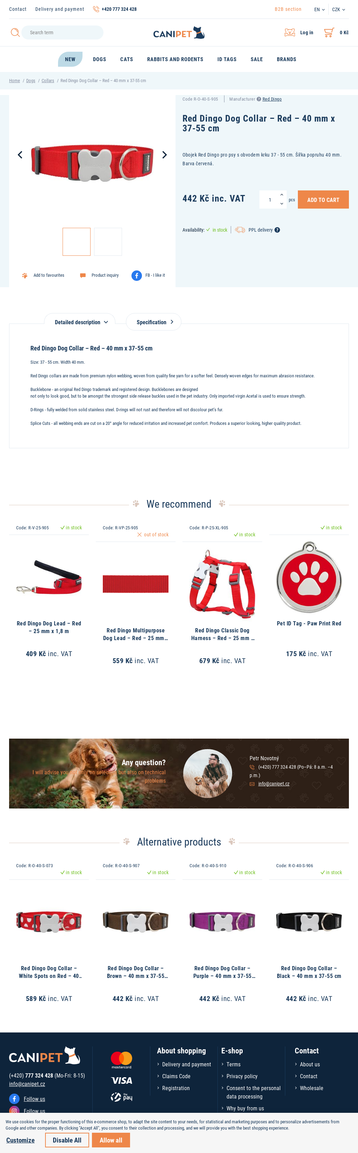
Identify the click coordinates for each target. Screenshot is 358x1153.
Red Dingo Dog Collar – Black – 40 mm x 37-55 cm (309, 971)
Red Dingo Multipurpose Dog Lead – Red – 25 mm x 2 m (136, 638)
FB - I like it (155, 275)
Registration (176, 1088)
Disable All (67, 1140)
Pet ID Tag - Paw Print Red (309, 623)
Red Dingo (272, 99)
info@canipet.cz (273, 783)
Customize (20, 1140)
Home (14, 80)
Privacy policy (242, 1076)
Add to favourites (49, 275)
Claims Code (176, 1076)
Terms (234, 1064)
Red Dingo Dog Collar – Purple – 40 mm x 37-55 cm (222, 975)
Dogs (30, 80)
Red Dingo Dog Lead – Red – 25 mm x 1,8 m (49, 626)
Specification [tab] (154, 322)
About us (310, 1064)
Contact (18, 9)
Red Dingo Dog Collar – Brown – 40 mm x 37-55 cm (136, 975)
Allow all (111, 1140)
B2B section (288, 9)
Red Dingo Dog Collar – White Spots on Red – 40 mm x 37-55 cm (49, 975)
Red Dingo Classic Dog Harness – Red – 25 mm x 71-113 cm (222, 638)
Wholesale (311, 1088)
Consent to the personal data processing (254, 1092)
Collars (48, 80)
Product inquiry (105, 275)
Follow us (34, 1098)
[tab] (79, 318)
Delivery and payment (59, 9)
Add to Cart (323, 199)
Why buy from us (245, 1108)
